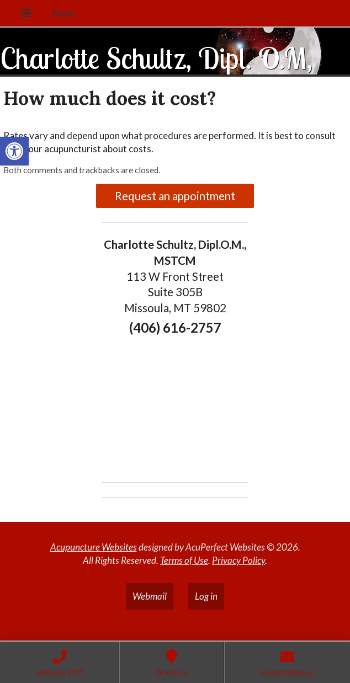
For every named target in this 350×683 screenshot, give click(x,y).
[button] (14, 151)
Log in (206, 596)
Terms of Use (184, 560)
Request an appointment (175, 195)
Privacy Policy (238, 560)
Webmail (149, 596)
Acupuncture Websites (93, 547)
